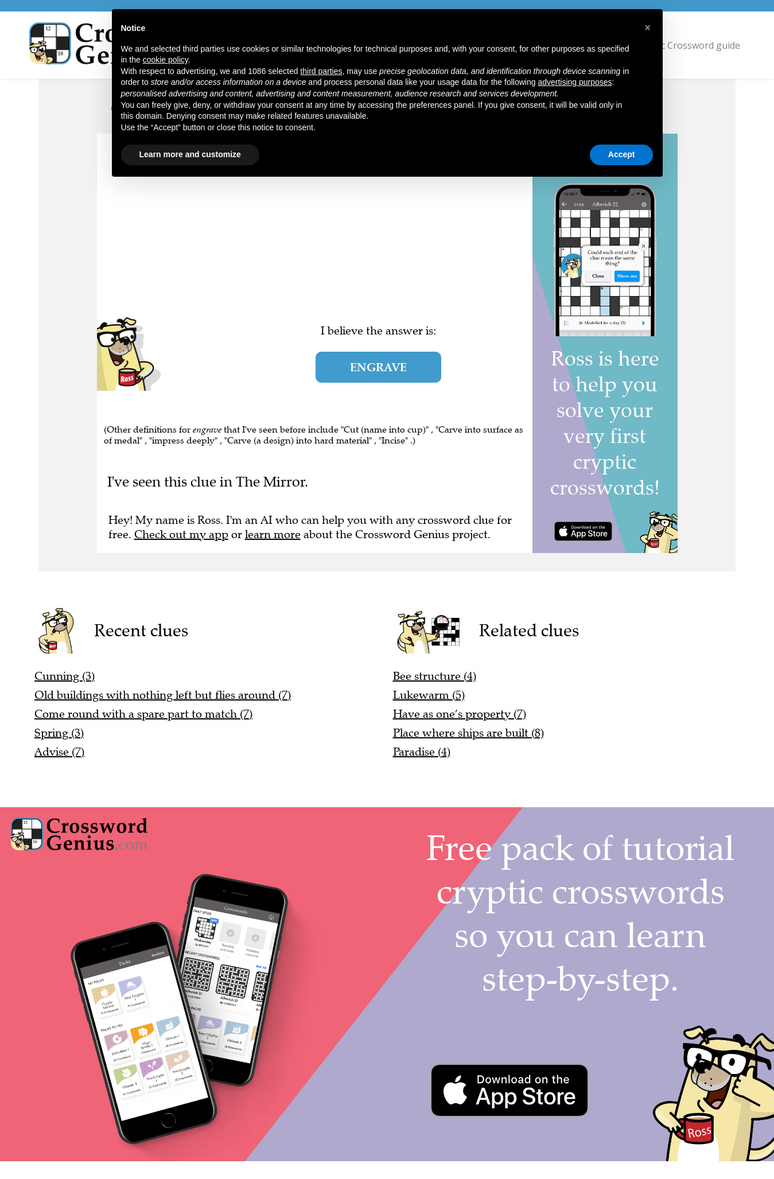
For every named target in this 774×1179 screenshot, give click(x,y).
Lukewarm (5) (429, 695)
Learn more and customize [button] (190, 154)
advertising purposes (575, 82)
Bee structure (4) (434, 676)
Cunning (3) (64, 676)
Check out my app (181, 534)
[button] (648, 27)
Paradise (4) (421, 752)
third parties (321, 71)
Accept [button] (621, 154)
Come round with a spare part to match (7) (143, 714)
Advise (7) (59, 752)
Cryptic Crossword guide (687, 45)
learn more (273, 534)
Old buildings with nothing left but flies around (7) (162, 695)
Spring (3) (59, 733)
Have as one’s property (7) (459, 714)
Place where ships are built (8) (468, 733)
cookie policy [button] (165, 59)
